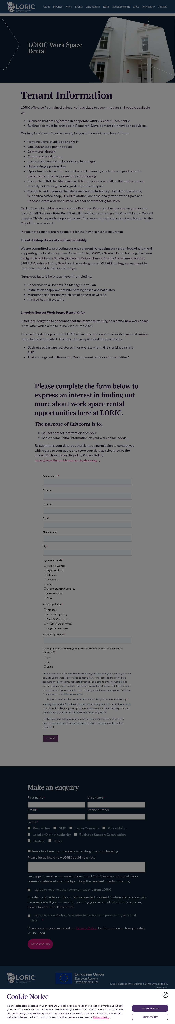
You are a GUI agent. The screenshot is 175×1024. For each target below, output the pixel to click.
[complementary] (37, 998)
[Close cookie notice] (165, 995)
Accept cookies (150, 1008)
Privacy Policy (101, 1017)
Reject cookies (150, 1016)
